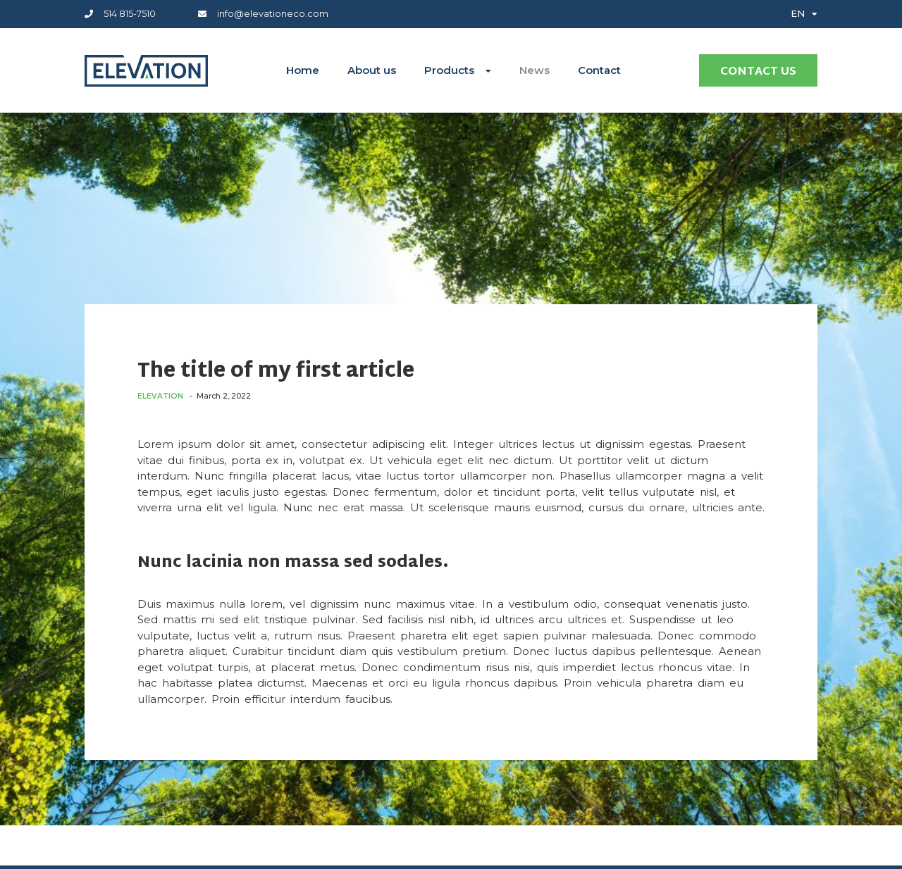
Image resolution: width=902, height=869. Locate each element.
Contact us (758, 72)
